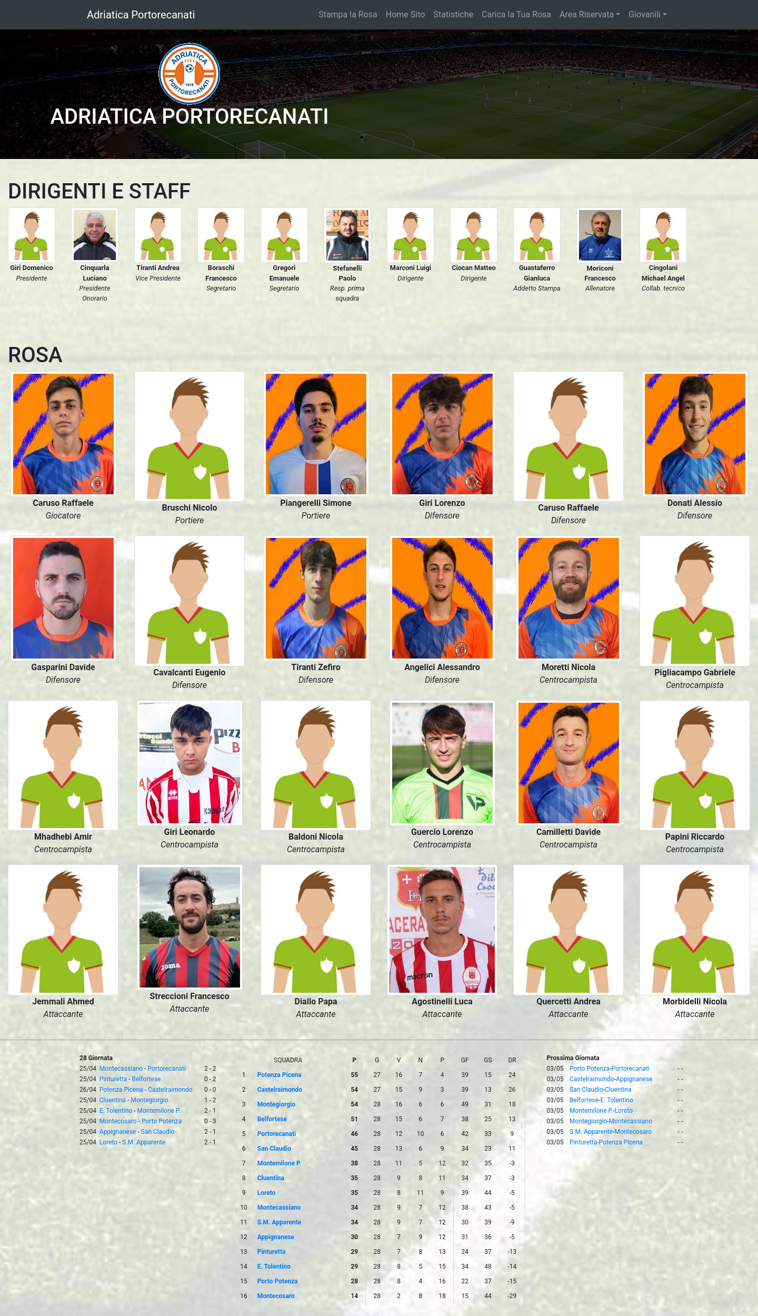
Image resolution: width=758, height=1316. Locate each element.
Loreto (108, 1142)
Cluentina (112, 1100)
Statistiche (453, 14)
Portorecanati (166, 1068)
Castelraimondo (170, 1089)
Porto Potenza (162, 1121)
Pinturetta (113, 1079)
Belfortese (146, 1079)
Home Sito (405, 14)
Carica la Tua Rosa (516, 14)
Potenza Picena (121, 1089)
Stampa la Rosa (347, 14)
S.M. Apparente (143, 1142)
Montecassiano (121, 1068)
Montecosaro (118, 1121)
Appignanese (117, 1131)
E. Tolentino (115, 1110)
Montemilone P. (158, 1110)
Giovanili (645, 14)
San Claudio (158, 1131)
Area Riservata (587, 14)
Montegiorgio (149, 1100)
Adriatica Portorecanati (141, 14)
